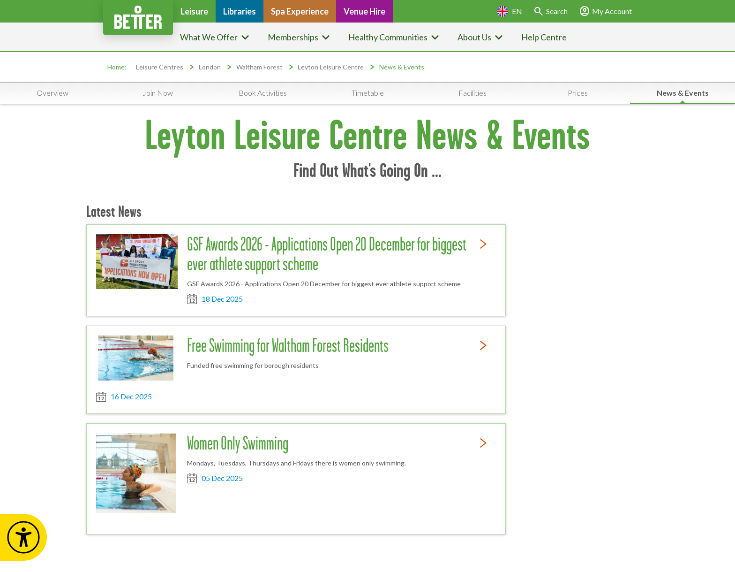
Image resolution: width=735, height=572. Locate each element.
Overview (52, 92)
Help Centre (544, 37)
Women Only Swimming (237, 443)
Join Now (157, 92)
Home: (117, 67)
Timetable (368, 92)
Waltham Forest (259, 67)
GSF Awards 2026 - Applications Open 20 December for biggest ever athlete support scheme (326, 254)
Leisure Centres (159, 67)
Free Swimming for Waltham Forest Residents (288, 345)
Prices (578, 92)
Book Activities (263, 92)
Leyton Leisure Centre (331, 67)
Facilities (472, 92)
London (210, 67)
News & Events (401, 67)
